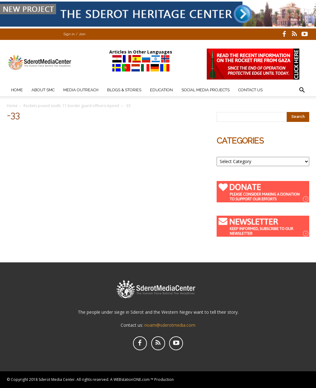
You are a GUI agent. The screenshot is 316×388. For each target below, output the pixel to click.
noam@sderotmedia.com (169, 325)
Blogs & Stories (124, 90)
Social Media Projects (205, 90)
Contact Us (250, 90)
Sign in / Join (74, 34)
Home (17, 90)
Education (161, 90)
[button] (301, 91)
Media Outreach (80, 90)
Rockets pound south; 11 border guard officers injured (71, 105)
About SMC (43, 90)
